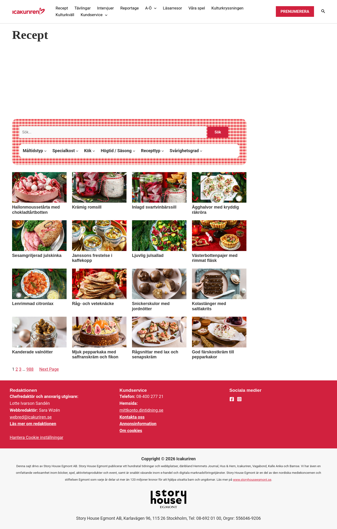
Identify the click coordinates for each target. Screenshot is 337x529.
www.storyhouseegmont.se (252, 479)
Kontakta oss (132, 417)
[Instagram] (239, 399)
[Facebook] (231, 399)
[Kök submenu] (93, 151)
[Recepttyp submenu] (162, 151)
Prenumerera (295, 11)
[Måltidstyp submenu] (45, 151)
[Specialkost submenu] (77, 151)
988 (29, 369)
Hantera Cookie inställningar (36, 437)
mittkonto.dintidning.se (141, 410)
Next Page (49, 369)
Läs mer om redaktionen (33, 423)
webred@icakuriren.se (31, 417)
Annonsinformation (137, 423)
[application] (154, 8)
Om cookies (130, 430)
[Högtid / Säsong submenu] (134, 151)
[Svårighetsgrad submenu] (201, 151)
